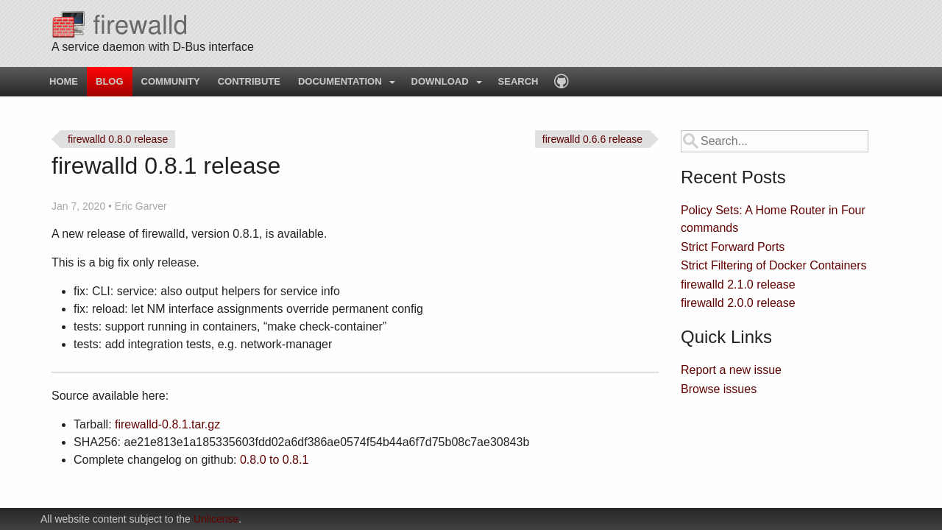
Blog (110, 81)
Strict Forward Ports (733, 247)
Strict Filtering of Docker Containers (774, 265)
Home (63, 81)
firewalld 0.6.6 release (592, 139)
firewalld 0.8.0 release (118, 139)
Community (170, 81)
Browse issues (719, 389)
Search (518, 81)
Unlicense (216, 519)
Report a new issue (731, 370)
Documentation (340, 81)
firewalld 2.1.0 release (738, 284)
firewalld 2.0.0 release (738, 303)
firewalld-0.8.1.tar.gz (167, 424)
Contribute (249, 81)
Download (440, 81)
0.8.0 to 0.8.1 (274, 459)
